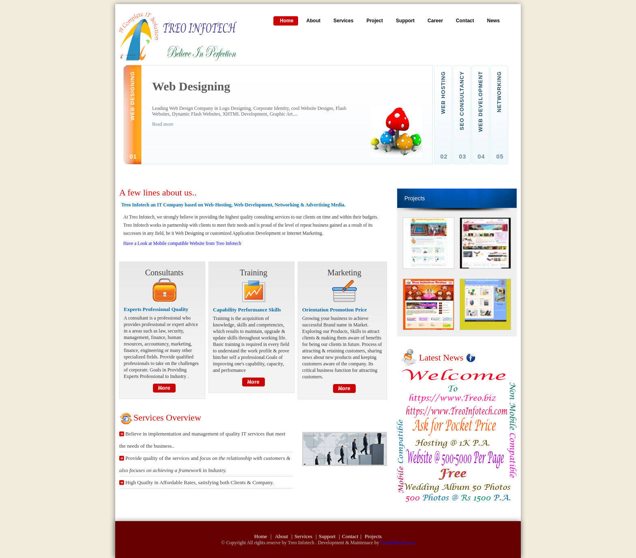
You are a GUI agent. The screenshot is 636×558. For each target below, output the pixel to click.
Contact (350, 536)
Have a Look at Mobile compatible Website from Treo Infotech (182, 243)
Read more (162, 124)
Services (304, 536)
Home (261, 536)
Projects (373, 536)
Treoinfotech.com (397, 542)
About (282, 536)
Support (328, 536)
